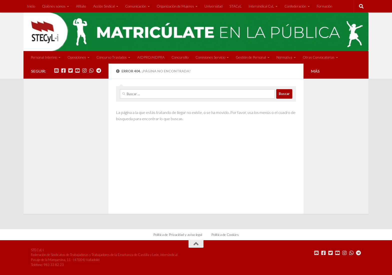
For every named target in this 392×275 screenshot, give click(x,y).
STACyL (236, 6)
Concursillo (180, 57)
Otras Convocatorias (318, 57)
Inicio (31, 6)
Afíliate (81, 6)
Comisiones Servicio (210, 57)
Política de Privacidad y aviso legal (177, 234)
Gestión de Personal (251, 57)
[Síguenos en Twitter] (70, 70)
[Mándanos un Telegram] (98, 70)
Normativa (284, 57)
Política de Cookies (225, 234)
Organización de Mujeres (175, 6)
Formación (324, 6)
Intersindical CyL (261, 6)
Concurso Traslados (111, 57)
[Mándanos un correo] (56, 70)
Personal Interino (44, 57)
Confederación (295, 6)
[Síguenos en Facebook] (63, 70)
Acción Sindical (104, 6)
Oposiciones (77, 57)
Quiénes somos (54, 6)
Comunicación (135, 6)
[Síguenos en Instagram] (84, 70)
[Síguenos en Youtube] (77, 70)
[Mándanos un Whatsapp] (91, 70)
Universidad (213, 6)
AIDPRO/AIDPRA (150, 57)
